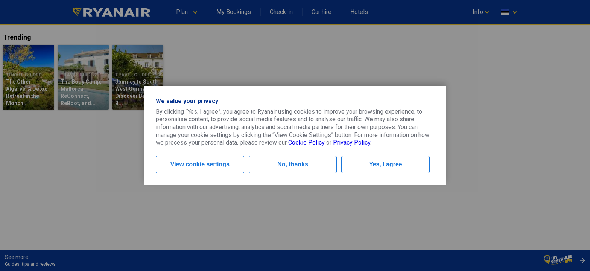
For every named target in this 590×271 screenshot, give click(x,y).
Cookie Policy (306, 142)
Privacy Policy (351, 142)
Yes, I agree (385, 164)
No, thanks (292, 164)
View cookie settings (200, 164)
